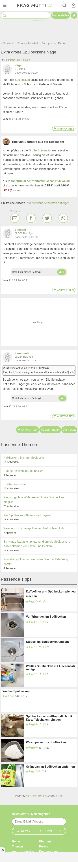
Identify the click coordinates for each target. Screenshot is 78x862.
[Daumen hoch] (61, 272)
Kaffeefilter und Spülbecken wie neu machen (51, 594)
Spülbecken (22, 79)
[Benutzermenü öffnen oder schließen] (73, 5)
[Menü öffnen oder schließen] (4, 5)
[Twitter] (47, 218)
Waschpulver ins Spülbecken (46, 742)
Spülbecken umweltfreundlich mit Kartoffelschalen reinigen (49, 718)
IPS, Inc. (59, 796)
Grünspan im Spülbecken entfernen (50, 766)
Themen (17, 846)
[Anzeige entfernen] (2, 849)
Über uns (45, 841)
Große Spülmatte (40, 150)
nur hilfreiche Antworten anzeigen (48, 203)
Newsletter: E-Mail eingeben (31, 814)
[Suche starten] (4, 15)
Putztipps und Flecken (17, 59)
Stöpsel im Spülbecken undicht (47, 641)
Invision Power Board (34, 796)
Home (16, 841)
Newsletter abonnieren (39, 831)
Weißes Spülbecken (16, 691)
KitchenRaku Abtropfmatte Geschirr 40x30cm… (40, 180)
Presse (44, 846)
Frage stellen (60, 15)
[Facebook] (31, 218)
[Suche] (64, 5)
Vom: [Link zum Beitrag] (5, 119)
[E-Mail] (15, 218)
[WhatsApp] (63, 218)
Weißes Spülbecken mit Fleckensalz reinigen (50, 668)
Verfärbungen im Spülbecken (46, 616)
